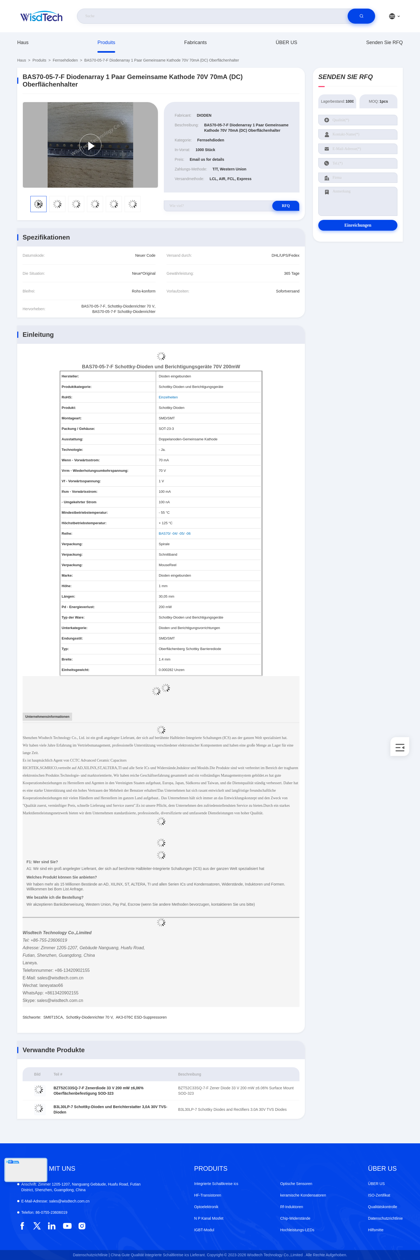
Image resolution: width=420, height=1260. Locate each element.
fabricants (195, 42)
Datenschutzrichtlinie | (91, 1255)
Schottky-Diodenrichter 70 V (89, 1017)
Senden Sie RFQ (384, 42)
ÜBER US (286, 42)
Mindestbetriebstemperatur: (85, 513)
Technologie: (72, 450)
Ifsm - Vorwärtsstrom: (79, 492)
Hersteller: (70, 376)
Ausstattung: (72, 439)
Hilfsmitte (376, 1230)
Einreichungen (357, 225)
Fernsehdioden (65, 60)
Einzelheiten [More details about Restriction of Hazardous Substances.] (168, 397)
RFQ (280, 206)
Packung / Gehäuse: (78, 429)
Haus (23, 42)
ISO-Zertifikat (379, 1195)
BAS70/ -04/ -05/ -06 (175, 533)
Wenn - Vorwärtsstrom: (81, 460)
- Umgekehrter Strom (79, 502)
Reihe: (67, 533)
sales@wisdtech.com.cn (55, 1201)
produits (106, 42)
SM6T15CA (53, 1017)
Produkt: (69, 408)
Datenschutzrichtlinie (385, 1218)
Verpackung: (72, 544)
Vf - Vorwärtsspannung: (81, 481)
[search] (361, 16)
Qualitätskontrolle (382, 1207)
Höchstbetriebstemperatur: (84, 523)
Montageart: (72, 418)
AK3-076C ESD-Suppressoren (141, 1017)
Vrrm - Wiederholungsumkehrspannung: (95, 471)
